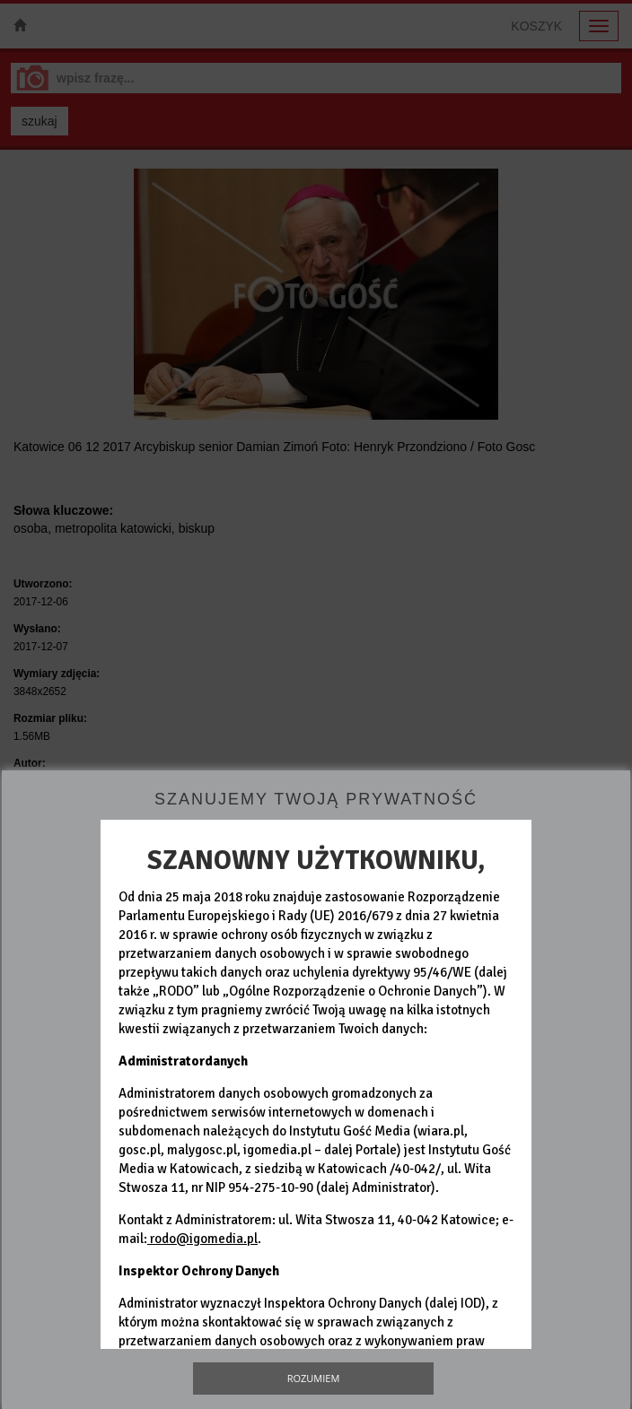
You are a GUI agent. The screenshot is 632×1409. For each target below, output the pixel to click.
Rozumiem (313, 1378)
